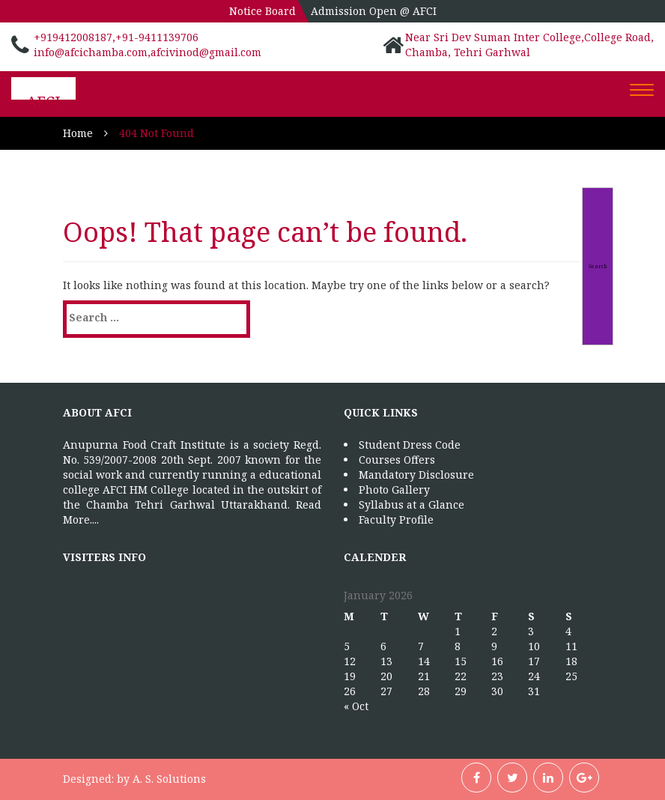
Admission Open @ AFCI (374, 11)
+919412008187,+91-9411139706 (116, 37)
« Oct (356, 706)
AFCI (43, 101)
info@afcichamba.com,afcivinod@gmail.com (147, 52)
